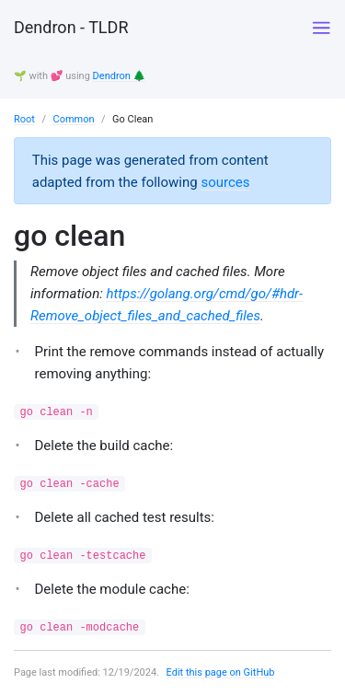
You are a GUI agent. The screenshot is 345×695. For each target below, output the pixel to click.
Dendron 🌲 (119, 76)
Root (24, 119)
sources (225, 182)
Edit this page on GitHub (221, 672)
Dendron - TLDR (71, 27)
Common (73, 119)
